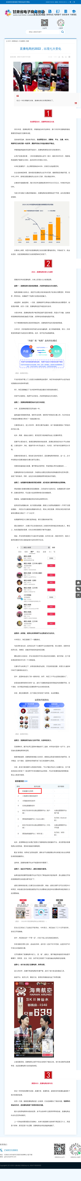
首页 (9, 41)
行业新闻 (22, 41)
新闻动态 (15, 41)
